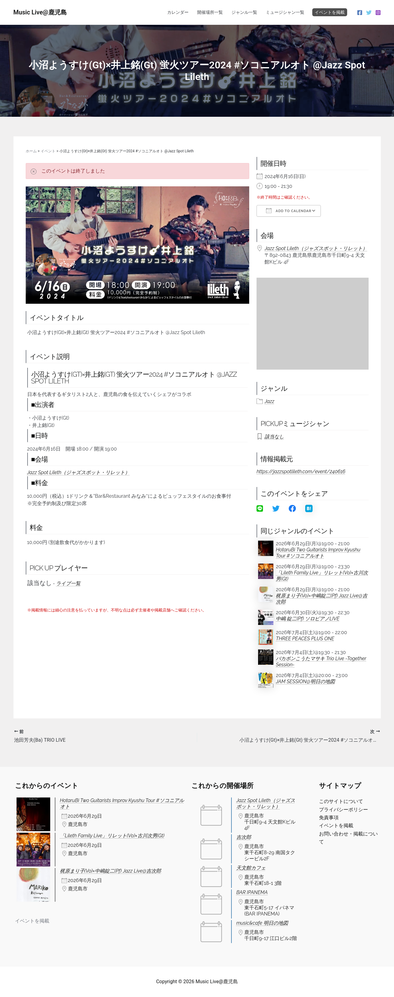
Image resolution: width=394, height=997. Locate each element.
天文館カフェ (251, 868)
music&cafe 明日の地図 (262, 923)
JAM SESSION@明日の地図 (305, 681)
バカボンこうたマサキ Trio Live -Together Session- (321, 662)
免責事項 (329, 817)
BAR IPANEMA (252, 892)
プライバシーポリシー (343, 809)
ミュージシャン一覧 (285, 12)
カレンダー (178, 12)
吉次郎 (243, 837)
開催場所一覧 (210, 12)
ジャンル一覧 (244, 12)
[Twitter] (369, 12)
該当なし (274, 437)
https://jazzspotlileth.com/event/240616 (301, 471)
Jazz (269, 401)
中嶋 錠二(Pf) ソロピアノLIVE (308, 619)
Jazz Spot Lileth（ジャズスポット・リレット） (78, 472)
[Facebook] (359, 12)
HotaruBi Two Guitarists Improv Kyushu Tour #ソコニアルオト (318, 553)
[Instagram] (378, 12)
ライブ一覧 (68, 583)
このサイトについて (341, 801)
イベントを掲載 (330, 12)
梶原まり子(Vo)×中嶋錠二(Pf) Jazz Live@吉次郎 (321, 599)
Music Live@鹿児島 (40, 12)
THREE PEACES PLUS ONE (305, 638)
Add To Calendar (288, 210)
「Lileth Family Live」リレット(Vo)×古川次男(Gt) (322, 576)
